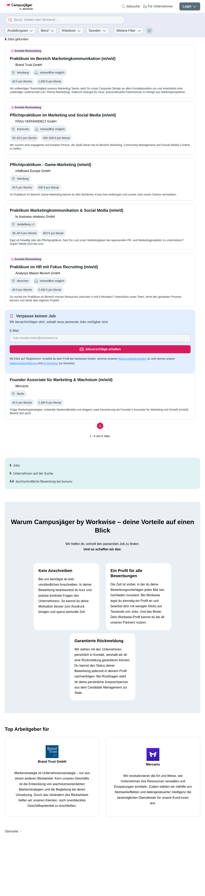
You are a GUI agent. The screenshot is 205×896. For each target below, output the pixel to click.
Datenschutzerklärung (23, 352)
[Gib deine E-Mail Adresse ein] (74, 338)
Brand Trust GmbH (52, 750)
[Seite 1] (100, 414)
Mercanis (153, 753)
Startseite (11, 820)
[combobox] (65, 20)
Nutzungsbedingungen (132, 347)
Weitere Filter (129, 31)
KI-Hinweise (50, 352)
